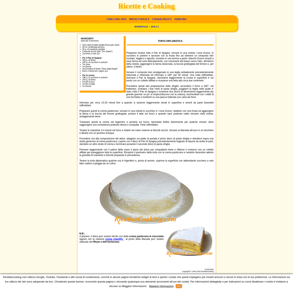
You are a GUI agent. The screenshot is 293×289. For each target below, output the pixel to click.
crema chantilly (114, 239)
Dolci (155, 26)
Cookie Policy (162, 19)
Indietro (180, 19)
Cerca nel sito (116, 19)
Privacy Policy (139, 19)
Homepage (141, 26)
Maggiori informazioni (161, 286)
